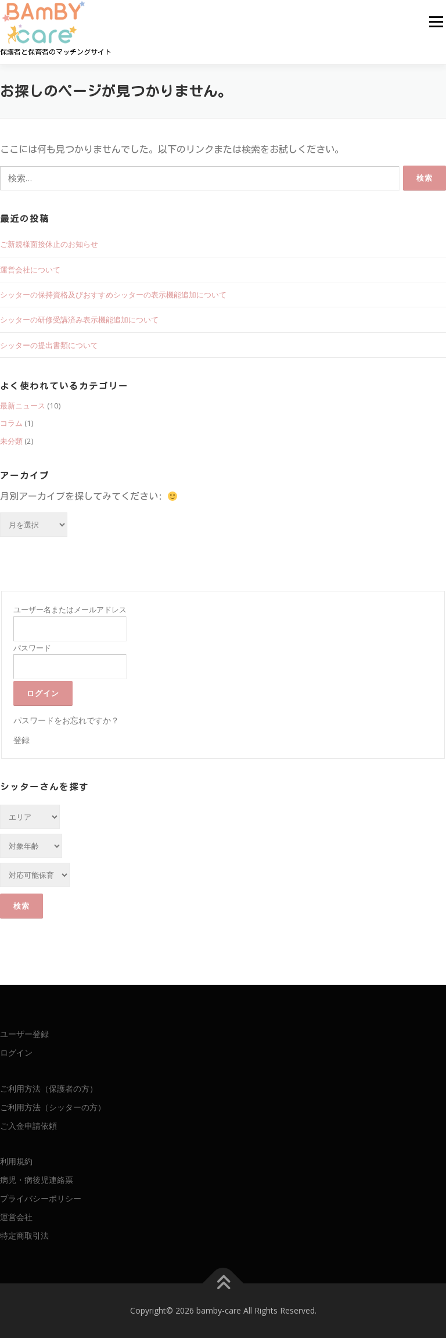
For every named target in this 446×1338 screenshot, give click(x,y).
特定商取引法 (24, 1235)
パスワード (32, 648)
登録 (21, 739)
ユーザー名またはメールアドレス (70, 609)
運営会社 (16, 1216)
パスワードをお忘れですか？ (66, 720)
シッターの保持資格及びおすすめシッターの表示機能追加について (113, 294)
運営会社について (30, 269)
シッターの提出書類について (49, 345)
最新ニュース (22, 405)
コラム (11, 423)
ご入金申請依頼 (28, 1125)
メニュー (436, 21)
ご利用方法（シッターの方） (53, 1107)
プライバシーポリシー (40, 1198)
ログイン (16, 1052)
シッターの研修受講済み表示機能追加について (79, 319)
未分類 (11, 441)
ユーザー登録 (24, 1033)
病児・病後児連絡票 (36, 1179)
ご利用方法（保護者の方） (49, 1088)
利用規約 (16, 1161)
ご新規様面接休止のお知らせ (49, 244)
